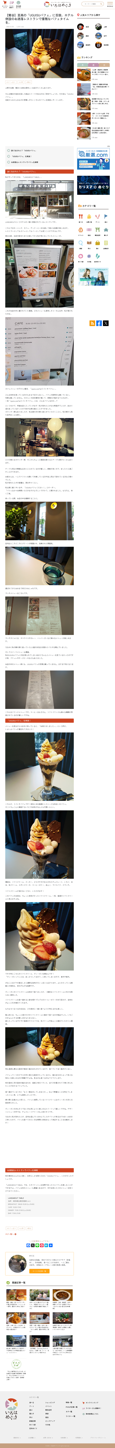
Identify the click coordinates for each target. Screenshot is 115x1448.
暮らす (31, 1413)
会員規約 (64, 1438)
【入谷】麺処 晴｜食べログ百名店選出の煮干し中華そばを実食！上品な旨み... (101, 130)
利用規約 (79, 1438)
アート (31, 1406)
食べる (31, 1402)
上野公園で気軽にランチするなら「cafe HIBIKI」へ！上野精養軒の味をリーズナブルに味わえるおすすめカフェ (62, 1351)
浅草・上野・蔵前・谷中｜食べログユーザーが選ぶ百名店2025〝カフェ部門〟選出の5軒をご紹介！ (39, 1328)
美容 (47, 1413)
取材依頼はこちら (90, 1414)
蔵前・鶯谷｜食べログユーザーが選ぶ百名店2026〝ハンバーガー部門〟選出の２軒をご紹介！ (15, 1304)
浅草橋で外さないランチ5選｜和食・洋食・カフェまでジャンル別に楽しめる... (100, 101)
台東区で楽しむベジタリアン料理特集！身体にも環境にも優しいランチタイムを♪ (62, 1327)
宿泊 (47, 1417)
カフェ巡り (11, 82)
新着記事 (32, 1421)
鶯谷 (29, 82)
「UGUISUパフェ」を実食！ (21, 156)
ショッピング (50, 1402)
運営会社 (17, 1438)
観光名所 (48, 1410)
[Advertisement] (39, 122)
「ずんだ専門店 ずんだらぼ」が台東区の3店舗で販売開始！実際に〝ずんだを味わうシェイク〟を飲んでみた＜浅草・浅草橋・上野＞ (16, 1375)
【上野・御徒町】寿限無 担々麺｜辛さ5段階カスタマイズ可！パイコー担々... (100, 72)
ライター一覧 (70, 1416)
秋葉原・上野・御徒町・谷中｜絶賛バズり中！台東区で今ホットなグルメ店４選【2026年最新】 (62, 1305)
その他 (47, 1425)
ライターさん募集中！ (92, 1408)
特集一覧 (69, 1402)
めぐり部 (32, 1425)
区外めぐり (33, 1428)
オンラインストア (90, 1402)
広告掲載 (32, 1438)
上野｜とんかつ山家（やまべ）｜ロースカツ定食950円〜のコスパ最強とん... (100, 115)
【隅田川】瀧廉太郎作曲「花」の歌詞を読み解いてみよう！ (100, 86)
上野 (21, 82)
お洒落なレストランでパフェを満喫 (24, 162)
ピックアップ (50, 1421)
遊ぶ (30, 1410)
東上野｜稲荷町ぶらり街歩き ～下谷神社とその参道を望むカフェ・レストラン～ (16, 1350)
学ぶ (30, 1417)
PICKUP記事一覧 (71, 1407)
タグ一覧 (69, 1411)
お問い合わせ (48, 1438)
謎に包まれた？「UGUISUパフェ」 (24, 150)
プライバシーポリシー (98, 1438)
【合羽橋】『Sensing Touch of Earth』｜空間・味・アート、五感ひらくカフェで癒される (39, 1350)
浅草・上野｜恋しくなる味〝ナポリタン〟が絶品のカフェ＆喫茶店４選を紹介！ (15, 1327)
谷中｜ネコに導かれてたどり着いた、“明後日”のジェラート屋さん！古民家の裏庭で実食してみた (39, 1305)
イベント (48, 1406)
